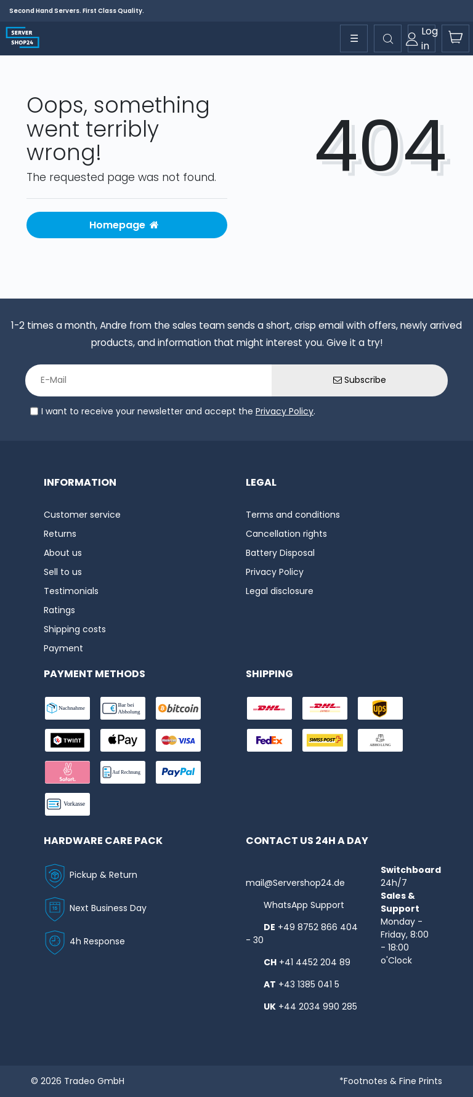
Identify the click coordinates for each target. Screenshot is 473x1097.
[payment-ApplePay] (122, 740)
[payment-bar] (122, 708)
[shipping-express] (324, 708)
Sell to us (63, 572)
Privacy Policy (284, 411)
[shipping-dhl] (269, 708)
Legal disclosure (279, 591)
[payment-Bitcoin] (178, 708)
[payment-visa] (178, 740)
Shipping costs (75, 629)
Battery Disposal (280, 553)
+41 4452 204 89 (314, 962)
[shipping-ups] (380, 708)
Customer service (82, 514)
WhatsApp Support (304, 905)
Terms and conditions (293, 514)
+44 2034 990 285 (317, 1006)
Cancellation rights (286, 534)
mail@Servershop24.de (295, 883)
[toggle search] (388, 38)
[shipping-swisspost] (324, 740)
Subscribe (359, 380)
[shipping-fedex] (269, 740)
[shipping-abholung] (380, 740)
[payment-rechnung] (122, 772)
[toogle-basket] (455, 38)
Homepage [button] (124, 225)
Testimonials (71, 591)
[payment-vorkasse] (67, 804)
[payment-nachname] (67, 708)
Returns (60, 534)
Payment (63, 648)
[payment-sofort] (67, 772)
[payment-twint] (67, 740)
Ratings (59, 610)
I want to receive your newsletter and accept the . (178, 411)
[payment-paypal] (178, 772)
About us (63, 553)
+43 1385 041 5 (308, 984)
